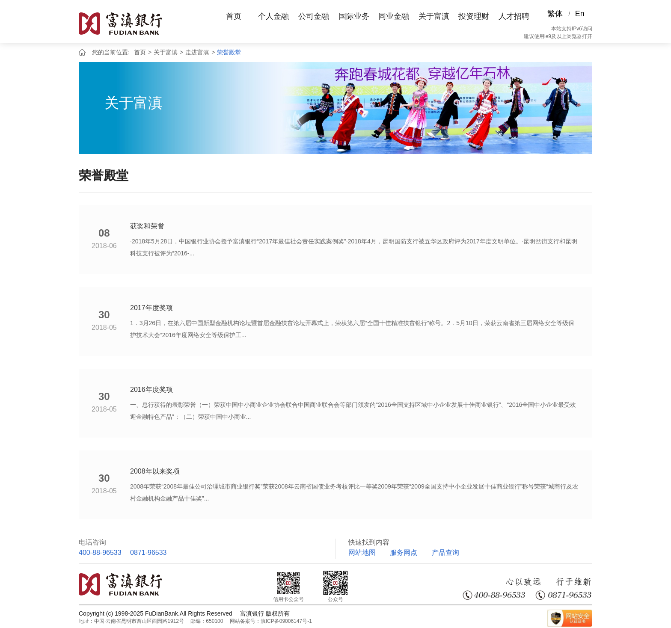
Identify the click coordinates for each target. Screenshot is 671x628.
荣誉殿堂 (229, 52)
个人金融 (273, 16)
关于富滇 (434, 16)
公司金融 (313, 16)
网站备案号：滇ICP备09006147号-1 (271, 621)
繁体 (555, 13)
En (580, 13)
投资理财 (473, 16)
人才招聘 (514, 16)
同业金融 (393, 16)
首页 (233, 16)
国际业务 (353, 16)
